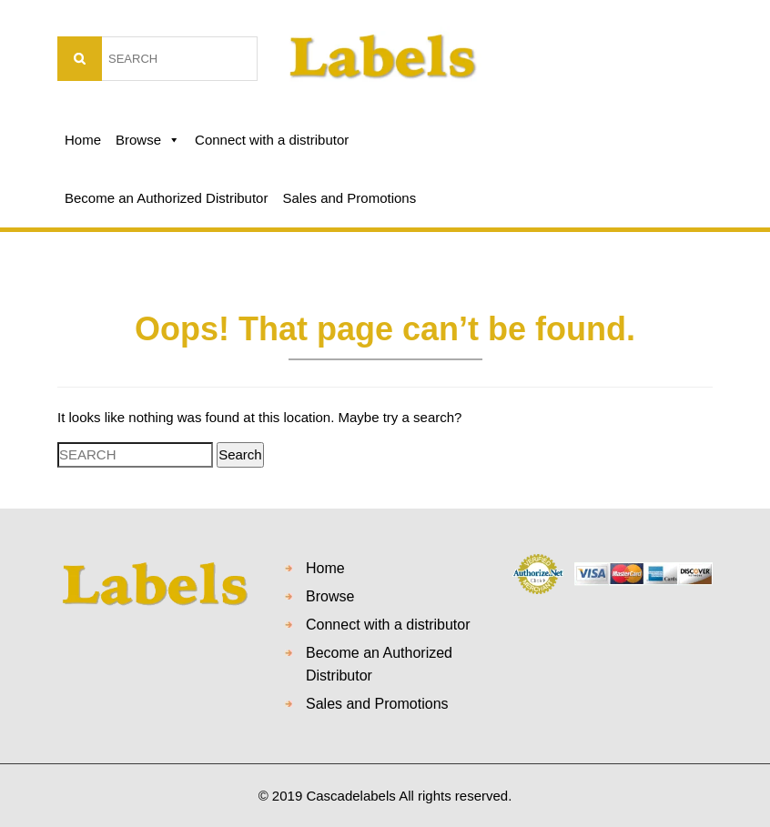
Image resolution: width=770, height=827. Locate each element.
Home (83, 139)
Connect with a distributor (272, 139)
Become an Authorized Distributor (166, 198)
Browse (148, 140)
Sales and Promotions (349, 198)
